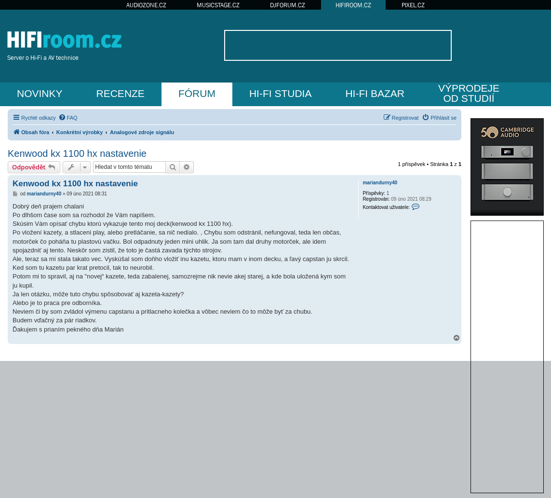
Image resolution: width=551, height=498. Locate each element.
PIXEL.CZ (413, 5)
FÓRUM (196, 93)
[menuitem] (68, 118)
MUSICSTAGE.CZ (218, 5)
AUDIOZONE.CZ (146, 5)
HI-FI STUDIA (280, 93)
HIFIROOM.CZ (353, 5)
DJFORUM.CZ (287, 5)
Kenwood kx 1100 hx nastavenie (77, 153)
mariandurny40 (380, 182)
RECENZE (120, 93)
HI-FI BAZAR (374, 93)
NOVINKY (40, 93)
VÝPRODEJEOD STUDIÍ (468, 93)
